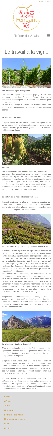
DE (45, 1)
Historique (9, 410)
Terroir (7, 405)
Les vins (8, 396)
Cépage (8, 401)
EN (49, 1)
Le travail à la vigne (13, 415)
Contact (8, 428)
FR (40, 1)
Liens (6, 423)
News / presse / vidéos (15, 419)
